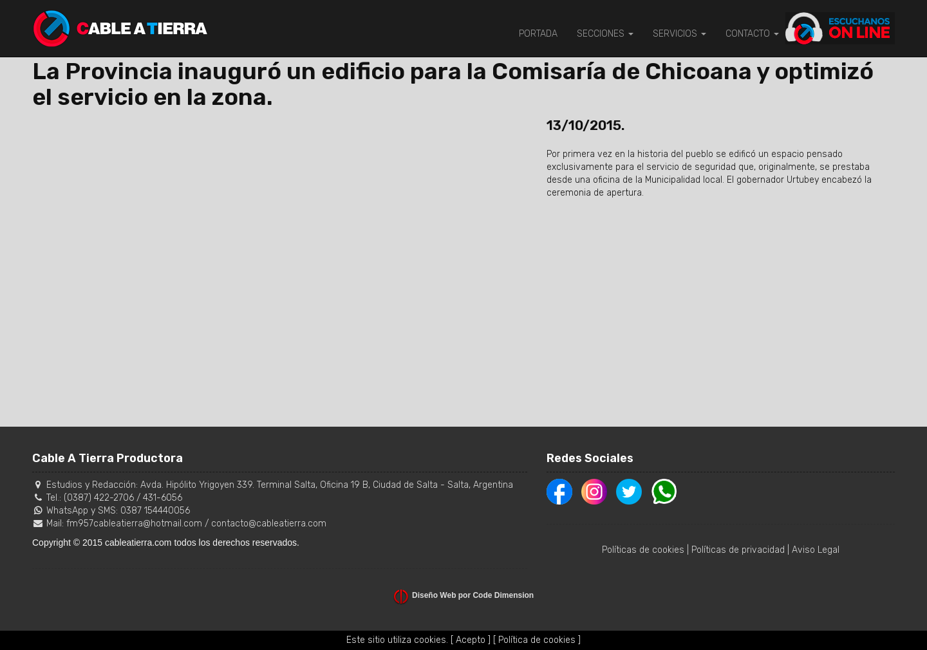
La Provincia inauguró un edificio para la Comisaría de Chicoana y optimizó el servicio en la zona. (453, 84)
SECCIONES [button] (605, 33)
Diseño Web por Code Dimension (473, 595)
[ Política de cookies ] (537, 640)
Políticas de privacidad (738, 549)
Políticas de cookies (643, 549)
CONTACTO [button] (752, 33)
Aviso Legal (815, 549)
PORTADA (538, 33)
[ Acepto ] (471, 640)
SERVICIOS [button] (679, 33)
